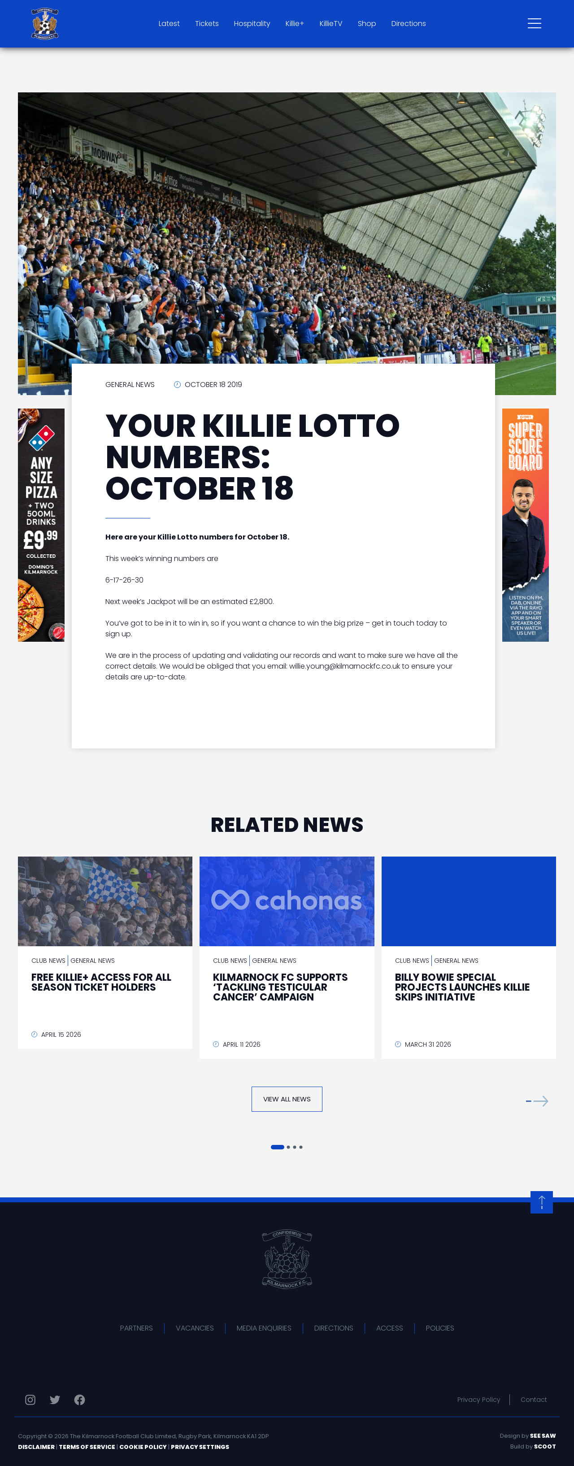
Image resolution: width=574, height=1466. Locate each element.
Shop (367, 23)
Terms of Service (87, 1447)
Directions (408, 23)
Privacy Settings (200, 1447)
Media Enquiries (264, 1328)
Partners (136, 1328)
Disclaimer (36, 1447)
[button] (537, 1101)
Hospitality (252, 23)
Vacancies (195, 1328)
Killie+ (295, 23)
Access (389, 1328)
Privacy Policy (478, 1399)
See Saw (543, 1436)
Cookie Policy (143, 1447)
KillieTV (331, 23)
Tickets (207, 23)
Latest (169, 23)
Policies (440, 1328)
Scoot (545, 1446)
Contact (534, 1399)
